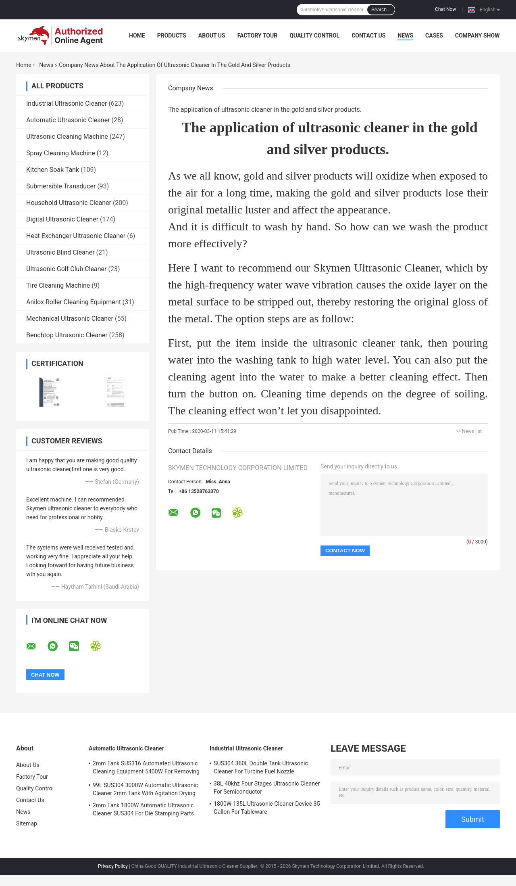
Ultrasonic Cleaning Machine (67, 136)
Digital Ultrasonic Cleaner (62, 219)
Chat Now (445, 9)
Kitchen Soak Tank (52, 169)
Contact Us (368, 35)
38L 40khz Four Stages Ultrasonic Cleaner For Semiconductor (267, 787)
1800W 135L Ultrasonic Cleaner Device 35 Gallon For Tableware (267, 807)
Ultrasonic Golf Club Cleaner (66, 269)
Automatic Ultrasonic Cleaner (68, 120)
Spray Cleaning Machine (60, 153)
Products (171, 35)
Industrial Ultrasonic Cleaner (66, 103)
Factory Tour (257, 35)
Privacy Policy (113, 866)
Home (137, 35)
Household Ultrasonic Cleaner (68, 203)
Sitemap (26, 823)
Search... (381, 10)
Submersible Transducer (61, 186)
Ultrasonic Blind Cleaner (60, 252)
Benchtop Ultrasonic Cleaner (67, 335)
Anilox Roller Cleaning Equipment (73, 302)
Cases (434, 35)
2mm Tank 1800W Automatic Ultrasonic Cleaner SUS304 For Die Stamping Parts (143, 809)
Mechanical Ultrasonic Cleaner (69, 318)
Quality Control (314, 35)
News (405, 35)
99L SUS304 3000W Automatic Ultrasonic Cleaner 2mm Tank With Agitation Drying (145, 789)
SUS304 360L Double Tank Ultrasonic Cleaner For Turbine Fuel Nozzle (261, 767)
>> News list (469, 431)
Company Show (477, 35)
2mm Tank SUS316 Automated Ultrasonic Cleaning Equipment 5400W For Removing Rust (146, 768)
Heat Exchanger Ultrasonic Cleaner (75, 236)
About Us (211, 35)
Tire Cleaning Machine (58, 285)
